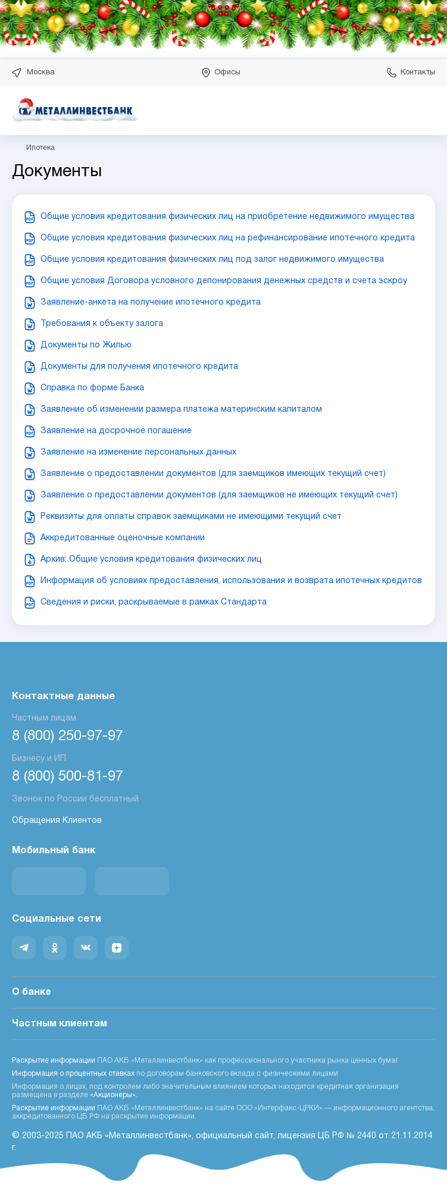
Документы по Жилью (86, 345)
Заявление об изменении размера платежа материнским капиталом (181, 410)
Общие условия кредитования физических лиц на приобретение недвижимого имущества (227, 217)
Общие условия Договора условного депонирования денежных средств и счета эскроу (223, 281)
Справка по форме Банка (92, 388)
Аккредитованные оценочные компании (122, 538)
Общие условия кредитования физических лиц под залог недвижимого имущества (212, 260)
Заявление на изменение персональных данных (138, 452)
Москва (41, 72)
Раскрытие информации (53, 1060)
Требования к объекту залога (101, 324)
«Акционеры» (113, 1095)
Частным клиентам (223, 1024)
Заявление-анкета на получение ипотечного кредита (150, 302)
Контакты (418, 72)
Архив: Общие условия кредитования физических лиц (151, 559)
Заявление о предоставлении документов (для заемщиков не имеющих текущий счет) (219, 495)
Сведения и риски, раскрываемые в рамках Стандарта (153, 602)
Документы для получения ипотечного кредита (139, 367)
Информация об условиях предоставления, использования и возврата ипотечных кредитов (231, 581)
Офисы (227, 72)
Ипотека (40, 148)
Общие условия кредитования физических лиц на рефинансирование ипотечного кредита (227, 238)
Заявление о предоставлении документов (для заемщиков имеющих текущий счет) (213, 474)
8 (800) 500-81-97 (67, 777)
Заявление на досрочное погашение (116, 431)
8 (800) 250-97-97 (67, 736)
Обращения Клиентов (57, 821)
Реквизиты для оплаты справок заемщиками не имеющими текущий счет (191, 517)
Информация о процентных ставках (73, 1073)
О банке (223, 993)
